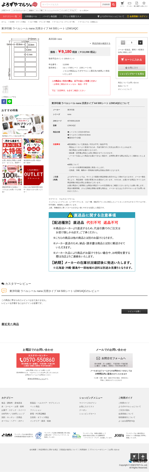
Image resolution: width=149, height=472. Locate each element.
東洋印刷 (52, 39)
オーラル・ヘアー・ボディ (12, 421)
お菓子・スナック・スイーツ (13, 410)
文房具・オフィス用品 (39, 417)
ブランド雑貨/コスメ (72, 16)
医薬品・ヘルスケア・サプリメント (45, 403)
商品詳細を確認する (101, 43)
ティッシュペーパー (52, 10)
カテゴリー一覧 (10, 16)
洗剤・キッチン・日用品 (11, 417)
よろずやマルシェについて (129, 406)
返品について (123, 86)
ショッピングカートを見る (131, 74)
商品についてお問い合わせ (128, 83)
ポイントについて (125, 89)
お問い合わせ (114, 450)
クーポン (83, 410)
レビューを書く (134, 311)
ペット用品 (34, 406)
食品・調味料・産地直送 (11, 403)
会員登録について (125, 414)
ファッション (35, 410)
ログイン (28, 303)
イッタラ (64, 10)
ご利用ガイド (124, 403)
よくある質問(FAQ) (126, 421)
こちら (42, 379)
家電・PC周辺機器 (38, 414)
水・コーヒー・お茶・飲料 (12, 406)
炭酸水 (31, 10)
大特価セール (31, 16)
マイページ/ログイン (88, 403)
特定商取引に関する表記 (48, 450)
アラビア (73, 10)
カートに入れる (133, 59)
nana (60, 39)
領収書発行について (126, 417)
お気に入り (133, 67)
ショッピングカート (87, 414)
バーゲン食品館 (50, 16)
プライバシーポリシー (98, 450)
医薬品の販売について (69, 450)
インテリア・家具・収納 (40, 421)
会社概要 (33, 450)
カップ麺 (39, 10)
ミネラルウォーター (19, 10)
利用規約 (83, 450)
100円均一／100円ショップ (12, 414)
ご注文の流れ (124, 410)
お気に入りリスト (86, 406)
